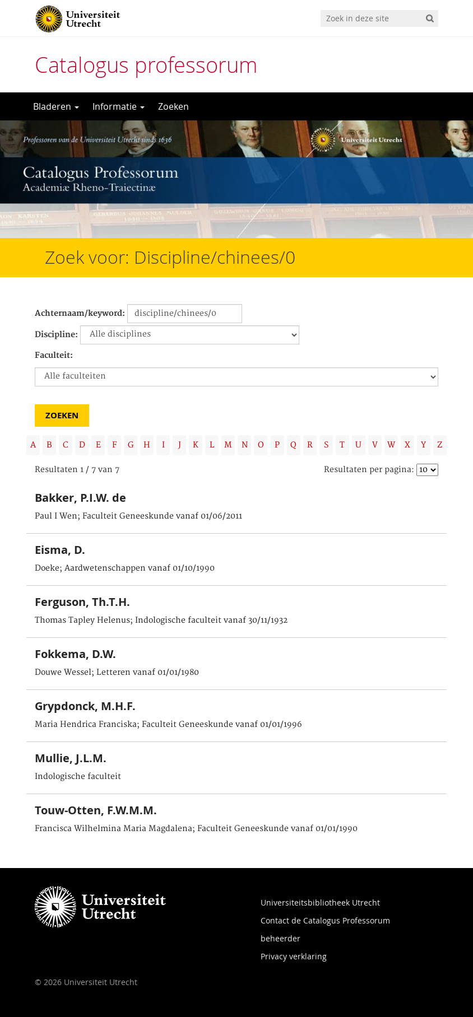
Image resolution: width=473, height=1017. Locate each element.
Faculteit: (54, 356)
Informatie (118, 106)
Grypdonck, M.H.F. (85, 705)
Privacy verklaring (294, 956)
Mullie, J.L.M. (70, 758)
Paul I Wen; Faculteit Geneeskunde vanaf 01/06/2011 (138, 516)
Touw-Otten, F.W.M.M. (96, 810)
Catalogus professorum (146, 64)
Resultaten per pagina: (369, 470)
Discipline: (56, 335)
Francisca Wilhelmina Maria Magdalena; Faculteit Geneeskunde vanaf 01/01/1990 (196, 829)
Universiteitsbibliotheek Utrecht (320, 902)
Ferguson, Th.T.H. (82, 601)
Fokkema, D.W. (75, 653)
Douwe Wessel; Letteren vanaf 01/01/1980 (117, 673)
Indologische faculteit (78, 777)
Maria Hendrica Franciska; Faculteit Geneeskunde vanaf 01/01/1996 (168, 725)
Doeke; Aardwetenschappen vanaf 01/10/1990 (125, 568)
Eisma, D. (60, 549)
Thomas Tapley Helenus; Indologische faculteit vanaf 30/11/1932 (161, 620)
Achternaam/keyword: (80, 314)
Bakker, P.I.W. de (80, 497)
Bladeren (56, 106)
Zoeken (173, 106)
